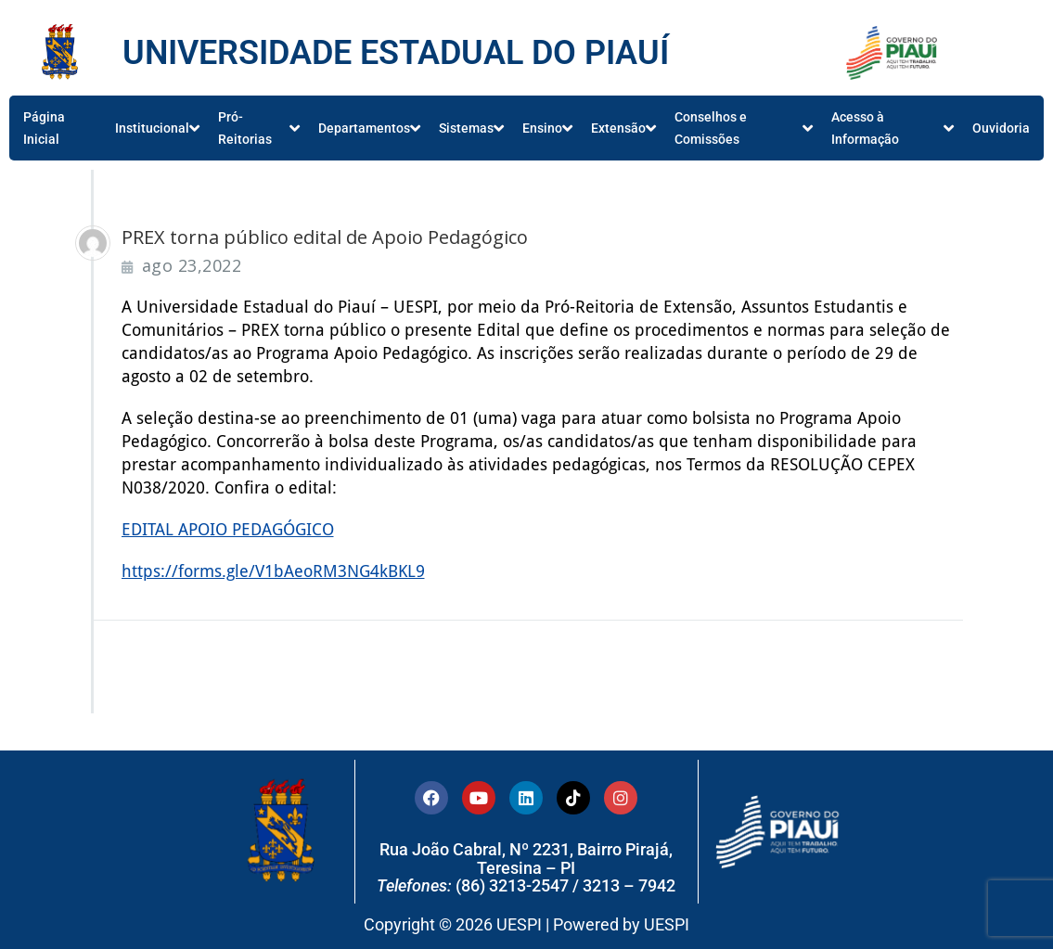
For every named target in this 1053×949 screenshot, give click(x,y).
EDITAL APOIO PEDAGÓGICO (228, 529)
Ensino (547, 128)
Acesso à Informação (892, 128)
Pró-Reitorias (259, 128)
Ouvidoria (1001, 128)
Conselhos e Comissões (743, 128)
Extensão (623, 128)
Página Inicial (44, 128)
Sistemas (471, 128)
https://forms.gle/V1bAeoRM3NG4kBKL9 (273, 571)
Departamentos (369, 128)
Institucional (157, 128)
